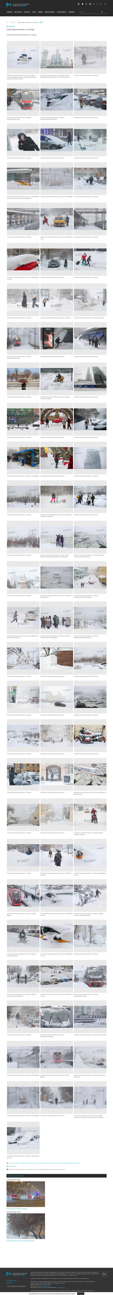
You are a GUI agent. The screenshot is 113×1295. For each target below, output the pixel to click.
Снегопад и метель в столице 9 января (20, 1241)
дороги (32, 1163)
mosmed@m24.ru (46, 1286)
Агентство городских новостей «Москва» (21, 5)
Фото (12, 22)
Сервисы (71, 13)
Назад (8, 22)
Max (78, 4)
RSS (93, 4)
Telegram (89, 4)
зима (27, 1163)
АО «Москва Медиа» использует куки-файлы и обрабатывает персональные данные (52, 1293)
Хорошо (80, 1293)
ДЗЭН (82, 4)
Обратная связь (11, 1280)
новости (27, 13)
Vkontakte (86, 4)
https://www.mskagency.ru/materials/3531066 (104, 22)
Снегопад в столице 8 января (17, 1209)
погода (22, 1163)
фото (34, 13)
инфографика (50, 13)
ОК (97, 22)
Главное (9, 13)
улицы (37, 1163)
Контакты (9, 1282)
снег (10, 1163)
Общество (12, 1166)
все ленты (18, 13)
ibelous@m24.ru (61, 1287)
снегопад (16, 1163)
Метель (70, 1163)
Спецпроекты (61, 13)
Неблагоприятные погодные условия (54, 1163)
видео (40, 13)
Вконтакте (93, 22)
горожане (76, 1163)
